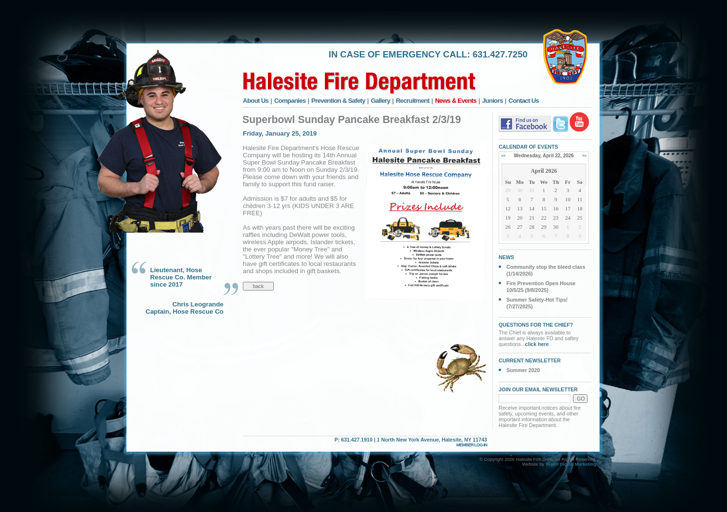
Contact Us (523, 100)
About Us (255, 100)
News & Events (455, 100)
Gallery (380, 100)
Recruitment (413, 100)
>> (584, 155)
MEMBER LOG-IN (471, 445)
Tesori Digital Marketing (570, 464)
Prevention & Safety (338, 100)
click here (537, 344)
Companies (290, 100)
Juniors (492, 100)
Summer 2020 (523, 370)
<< (503, 155)
